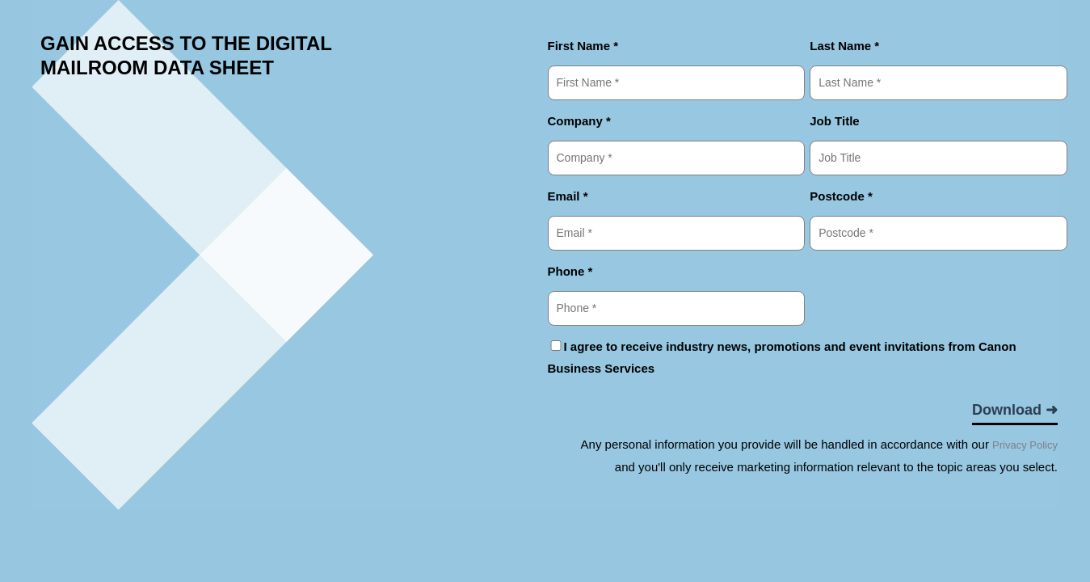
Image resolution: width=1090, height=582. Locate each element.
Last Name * (844, 46)
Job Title (834, 121)
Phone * (570, 271)
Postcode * (841, 196)
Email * (568, 196)
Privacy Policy (1025, 445)
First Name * (583, 46)
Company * (579, 121)
